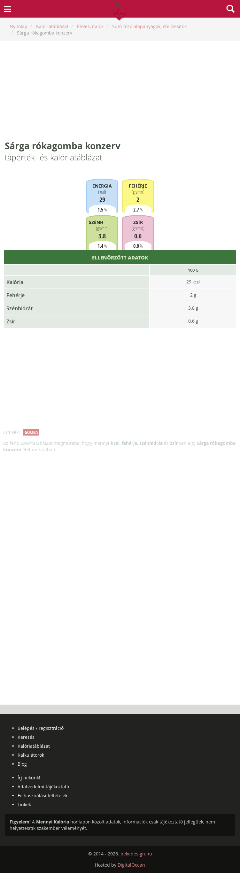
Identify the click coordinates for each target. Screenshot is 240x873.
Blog (22, 764)
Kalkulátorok (31, 755)
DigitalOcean (131, 865)
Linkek (24, 804)
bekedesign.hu (136, 854)
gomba (31, 432)
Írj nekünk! (29, 778)
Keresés (26, 737)
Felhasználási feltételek (42, 795)
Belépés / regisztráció (41, 728)
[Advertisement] (120, 90)
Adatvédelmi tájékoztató (43, 787)
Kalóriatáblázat (34, 746)
